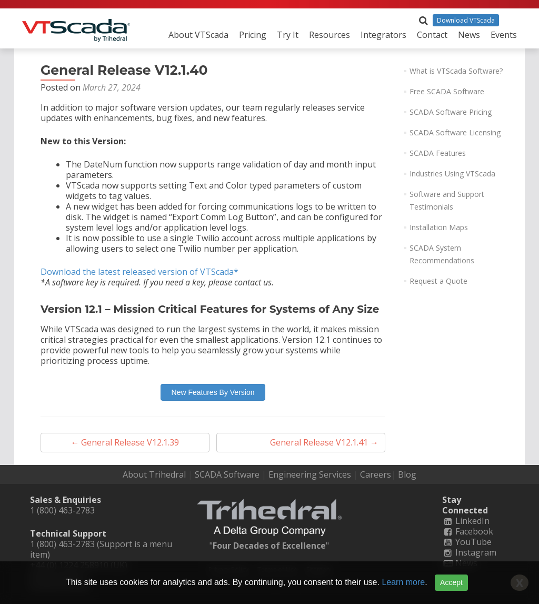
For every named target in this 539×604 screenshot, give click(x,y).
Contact (432, 35)
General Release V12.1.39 (125, 442)
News (469, 35)
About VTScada (198, 35)
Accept (451, 582)
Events (504, 35)
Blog (407, 474)
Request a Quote (438, 281)
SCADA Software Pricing (451, 112)
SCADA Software (227, 474)
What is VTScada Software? (456, 71)
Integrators (383, 35)
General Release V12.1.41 (324, 442)
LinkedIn (466, 521)
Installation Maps (439, 227)
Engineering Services (309, 474)
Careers (375, 474)
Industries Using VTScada (452, 174)
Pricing (252, 35)
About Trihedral (154, 474)
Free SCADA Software (447, 91)
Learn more (403, 582)
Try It (287, 35)
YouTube (467, 542)
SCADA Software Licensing (455, 132)
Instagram (469, 552)
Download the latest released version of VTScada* (139, 272)
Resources (329, 35)
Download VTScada (466, 20)
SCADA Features (438, 153)
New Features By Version (213, 392)
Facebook (467, 531)
